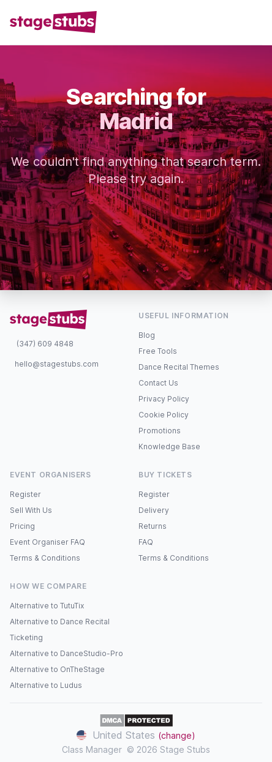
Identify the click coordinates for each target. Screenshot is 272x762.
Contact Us (158, 382)
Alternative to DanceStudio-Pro (66, 653)
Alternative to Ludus (46, 685)
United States (136, 735)
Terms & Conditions (45, 557)
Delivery (153, 510)
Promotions (159, 430)
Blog (146, 335)
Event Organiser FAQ (47, 542)
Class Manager (92, 749)
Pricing (22, 526)
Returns (152, 526)
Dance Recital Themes (178, 367)
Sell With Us (31, 510)
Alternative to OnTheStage (57, 669)
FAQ (145, 542)
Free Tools (157, 351)
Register (25, 494)
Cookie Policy (163, 414)
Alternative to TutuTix (47, 605)
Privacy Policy (163, 398)
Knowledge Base (169, 446)
